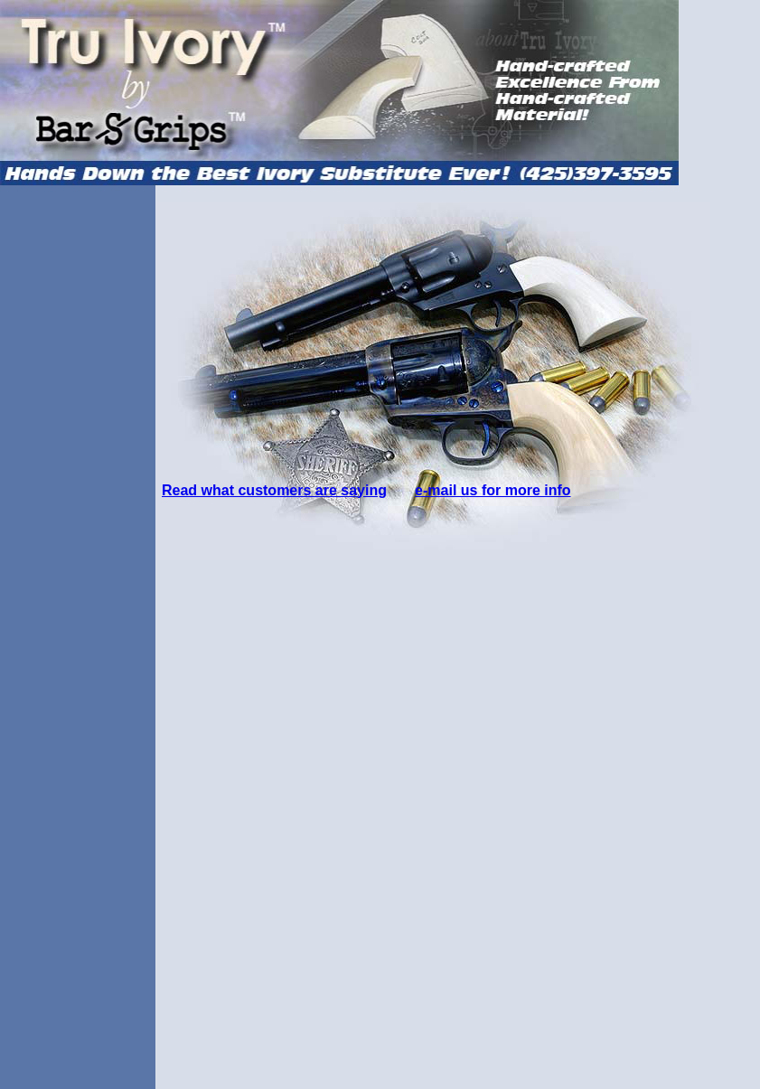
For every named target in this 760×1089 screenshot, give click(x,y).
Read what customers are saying (274, 490)
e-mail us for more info (492, 490)
